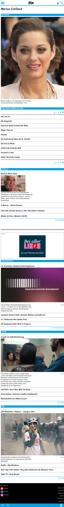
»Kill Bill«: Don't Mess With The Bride (15, 390)
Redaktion (61, 490)
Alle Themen (60, 402)
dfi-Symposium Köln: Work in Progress (16, 324)
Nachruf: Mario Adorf (9, 174)
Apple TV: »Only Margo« (10, 474)
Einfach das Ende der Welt (11, 148)
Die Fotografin (6, 121)
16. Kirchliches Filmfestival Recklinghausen (18, 266)
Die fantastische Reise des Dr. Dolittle (15, 139)
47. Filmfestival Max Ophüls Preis (14, 319)
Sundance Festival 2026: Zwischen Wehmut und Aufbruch (23, 315)
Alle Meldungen (59, 220)
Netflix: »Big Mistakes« (10, 465)
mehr (62, 305)
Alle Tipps (61, 478)
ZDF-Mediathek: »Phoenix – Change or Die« (18, 412)
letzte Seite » (63, 111)
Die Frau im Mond (7, 144)
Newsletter (61, 487)
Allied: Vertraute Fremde (10, 157)
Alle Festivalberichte (58, 328)
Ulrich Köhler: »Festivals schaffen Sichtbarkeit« (19, 394)
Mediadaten (61, 493)
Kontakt (62, 495)
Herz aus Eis (5, 117)
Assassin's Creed (7, 153)
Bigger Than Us (7, 130)
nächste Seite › (60, 111)
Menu (2, 2)
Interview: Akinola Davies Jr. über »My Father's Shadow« (23, 211)
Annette (4, 135)
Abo (2, 505)
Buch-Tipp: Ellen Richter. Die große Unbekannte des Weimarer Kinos (27, 470)
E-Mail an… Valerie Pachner (11, 205)
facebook (6, 491)
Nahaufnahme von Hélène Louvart (14, 399)
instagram (6, 494)
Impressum (61, 501)
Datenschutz (60, 498)
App (8, 505)
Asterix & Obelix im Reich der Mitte (14, 126)
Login (58, 3)
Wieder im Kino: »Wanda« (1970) (14, 216)
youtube (6, 488)
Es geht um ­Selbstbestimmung (12, 337)
